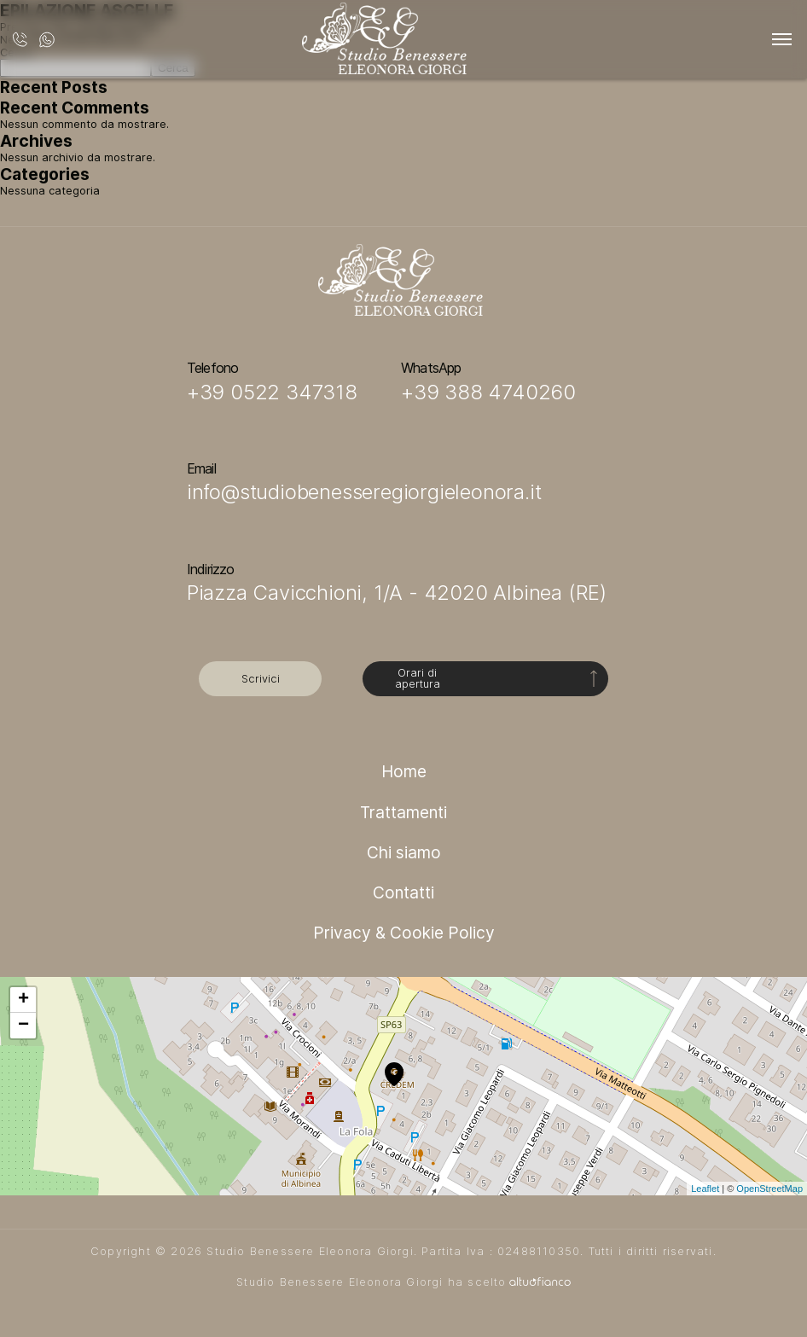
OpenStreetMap (769, 1188)
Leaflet (705, 1188)
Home (404, 771)
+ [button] (23, 1000)
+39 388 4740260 (488, 392)
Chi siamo (404, 852)
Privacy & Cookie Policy (404, 932)
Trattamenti (403, 812)
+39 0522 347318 (272, 392)
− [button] (23, 1025)
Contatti (403, 892)
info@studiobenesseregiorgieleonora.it (364, 492)
